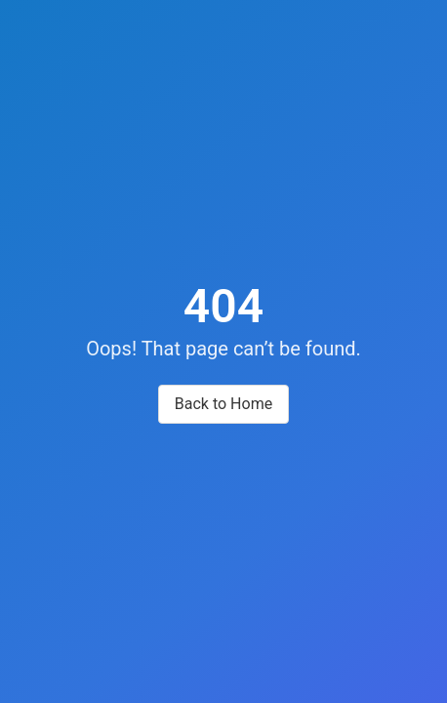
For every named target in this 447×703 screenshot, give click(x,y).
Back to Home (223, 403)
